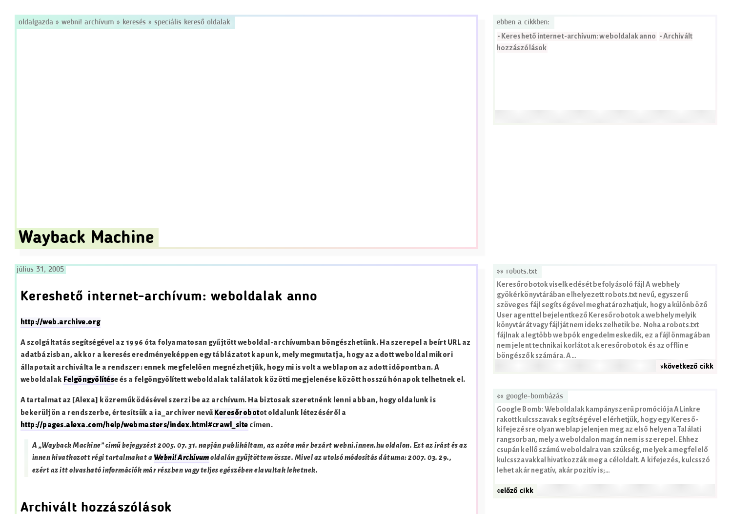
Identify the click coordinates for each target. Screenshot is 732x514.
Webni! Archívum (87, 22)
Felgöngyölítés (88, 379)
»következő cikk (686, 367)
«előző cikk (515, 491)
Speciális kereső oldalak (192, 22)
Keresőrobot (236, 412)
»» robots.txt (517, 272)
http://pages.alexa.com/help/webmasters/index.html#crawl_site (134, 425)
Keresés (134, 22)
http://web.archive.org (60, 322)
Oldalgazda (37, 22)
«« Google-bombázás (530, 396)
